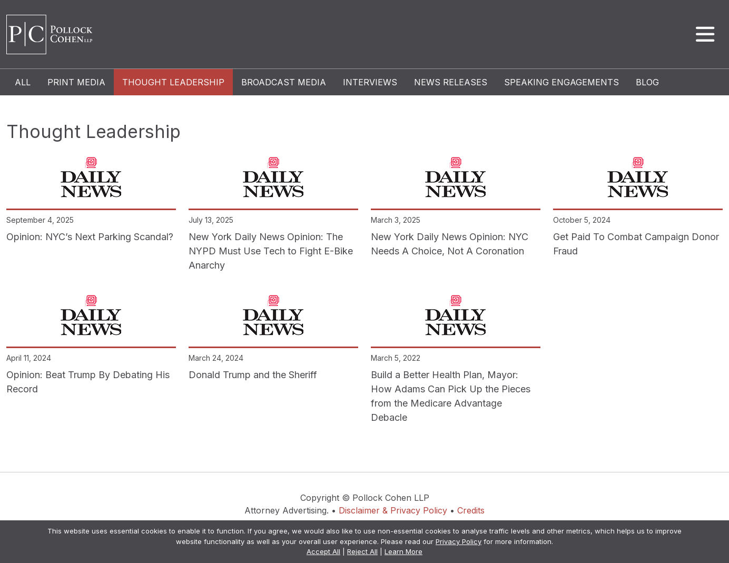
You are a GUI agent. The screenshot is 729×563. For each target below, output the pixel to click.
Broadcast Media (283, 82)
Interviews (370, 82)
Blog (647, 82)
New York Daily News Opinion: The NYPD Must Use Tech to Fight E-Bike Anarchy (271, 251)
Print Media (76, 82)
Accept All (323, 551)
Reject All (362, 551)
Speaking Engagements (561, 82)
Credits (471, 510)
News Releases (450, 82)
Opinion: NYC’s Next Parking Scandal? (89, 236)
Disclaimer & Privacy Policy (393, 510)
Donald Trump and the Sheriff (253, 374)
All (23, 82)
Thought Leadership (173, 82)
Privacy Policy (458, 541)
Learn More (403, 551)
